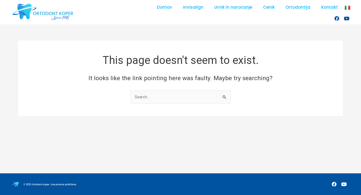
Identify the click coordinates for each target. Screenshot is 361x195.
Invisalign (193, 7)
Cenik (269, 7)
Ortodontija (297, 7)
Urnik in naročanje (233, 7)
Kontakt (329, 7)
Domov (164, 7)
